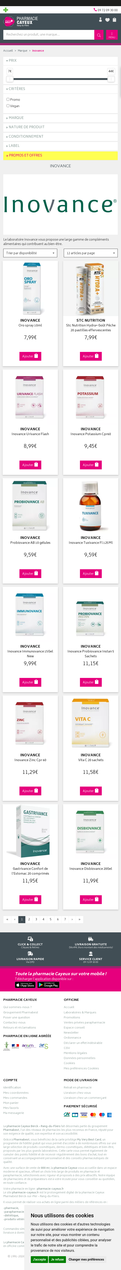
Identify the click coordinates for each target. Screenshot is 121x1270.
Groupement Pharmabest (20, 1009)
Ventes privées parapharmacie (84, 1019)
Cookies (69, 1060)
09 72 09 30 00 (91, 952)
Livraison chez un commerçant (85, 1094)
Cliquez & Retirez (30, 937)
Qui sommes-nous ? (17, 1004)
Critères (17, 89)
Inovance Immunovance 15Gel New (30, 651)
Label (14, 146)
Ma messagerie (13, 1110)
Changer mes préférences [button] (86, 1259)
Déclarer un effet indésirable (83, 1039)
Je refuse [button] (57, 1259)
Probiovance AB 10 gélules (30, 541)
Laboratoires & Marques (80, 1009)
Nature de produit (27, 127)
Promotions (72, 1014)
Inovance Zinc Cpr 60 (30, 757)
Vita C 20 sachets (91, 757)
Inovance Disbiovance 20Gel (90, 865)
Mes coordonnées (16, 1089)
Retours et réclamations (19, 1024)
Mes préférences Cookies (81, 1065)
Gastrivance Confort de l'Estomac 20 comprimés (30, 867)
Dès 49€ (91, 937)
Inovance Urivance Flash (30, 433)
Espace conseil (74, 1024)
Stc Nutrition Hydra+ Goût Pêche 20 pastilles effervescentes (91, 328)
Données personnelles (79, 1055)
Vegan (13, 106)
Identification (12, 1084)
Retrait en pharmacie (78, 1084)
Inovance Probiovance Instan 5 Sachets (90, 651)
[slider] (10, 79)
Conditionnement (26, 137)
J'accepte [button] (39, 1259)
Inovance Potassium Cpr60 (91, 433)
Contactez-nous (14, 1019)
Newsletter (71, 1029)
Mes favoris (11, 1104)
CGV (67, 1044)
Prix (13, 61)
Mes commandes (15, 1094)
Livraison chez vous (77, 1089)
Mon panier (11, 1099)
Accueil (8, 51)
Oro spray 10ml (30, 325)
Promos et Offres (25, 156)
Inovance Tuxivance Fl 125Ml (91, 541)
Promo (13, 99)
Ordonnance (72, 1034)
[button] (30, 253)
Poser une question (16, 1014)
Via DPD (30, 952)
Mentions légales (75, 1049)
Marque (22, 51)
